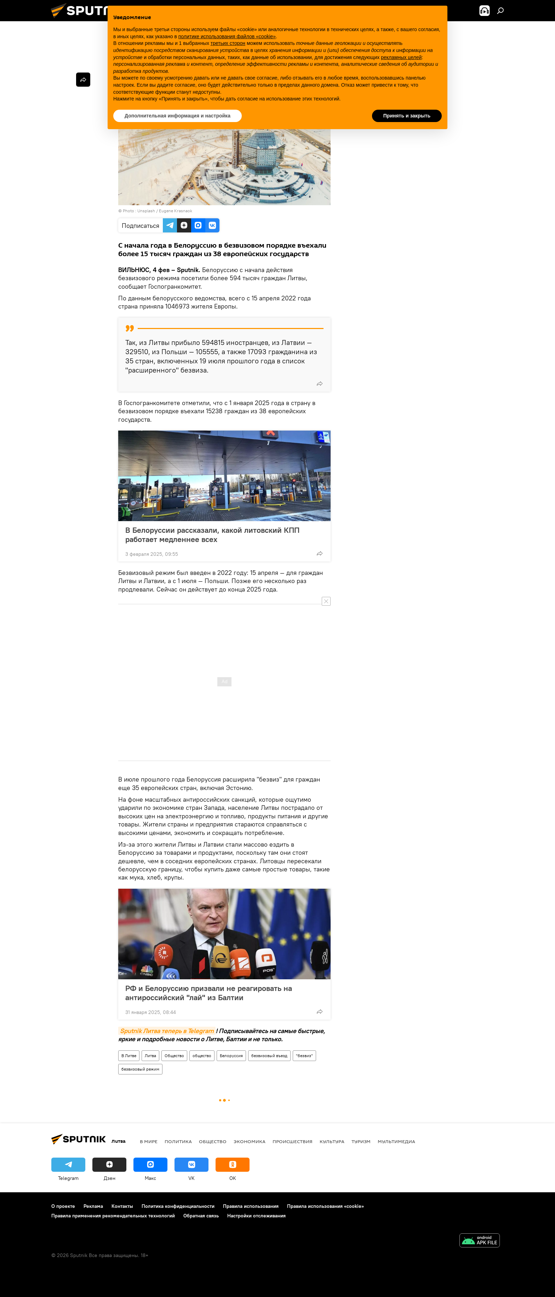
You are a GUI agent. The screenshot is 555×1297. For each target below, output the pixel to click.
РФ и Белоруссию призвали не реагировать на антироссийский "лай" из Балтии (208, 993)
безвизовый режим (140, 1069)
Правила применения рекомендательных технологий (113, 1215)
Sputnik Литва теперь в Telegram (167, 1031)
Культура (332, 1141)
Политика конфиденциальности (178, 1206)
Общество (174, 1055)
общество (202, 1055)
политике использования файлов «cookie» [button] (227, 36)
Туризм (361, 1141)
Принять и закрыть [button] (406, 116)
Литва (150, 1055)
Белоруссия (231, 1055)
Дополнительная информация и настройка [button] (177, 116)
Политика (178, 1141)
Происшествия (293, 1141)
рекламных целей (401, 57)
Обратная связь (201, 1215)
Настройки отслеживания (256, 1215)
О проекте (63, 1206)
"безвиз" (304, 1055)
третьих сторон (228, 43)
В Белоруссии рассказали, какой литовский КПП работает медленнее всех (212, 534)
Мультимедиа (396, 1141)
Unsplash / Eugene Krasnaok (164, 210)
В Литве (128, 1055)
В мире (149, 1141)
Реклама (93, 1206)
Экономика (249, 1141)
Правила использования (251, 1206)
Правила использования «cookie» (325, 1206)
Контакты (122, 1206)
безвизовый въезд (269, 1055)
